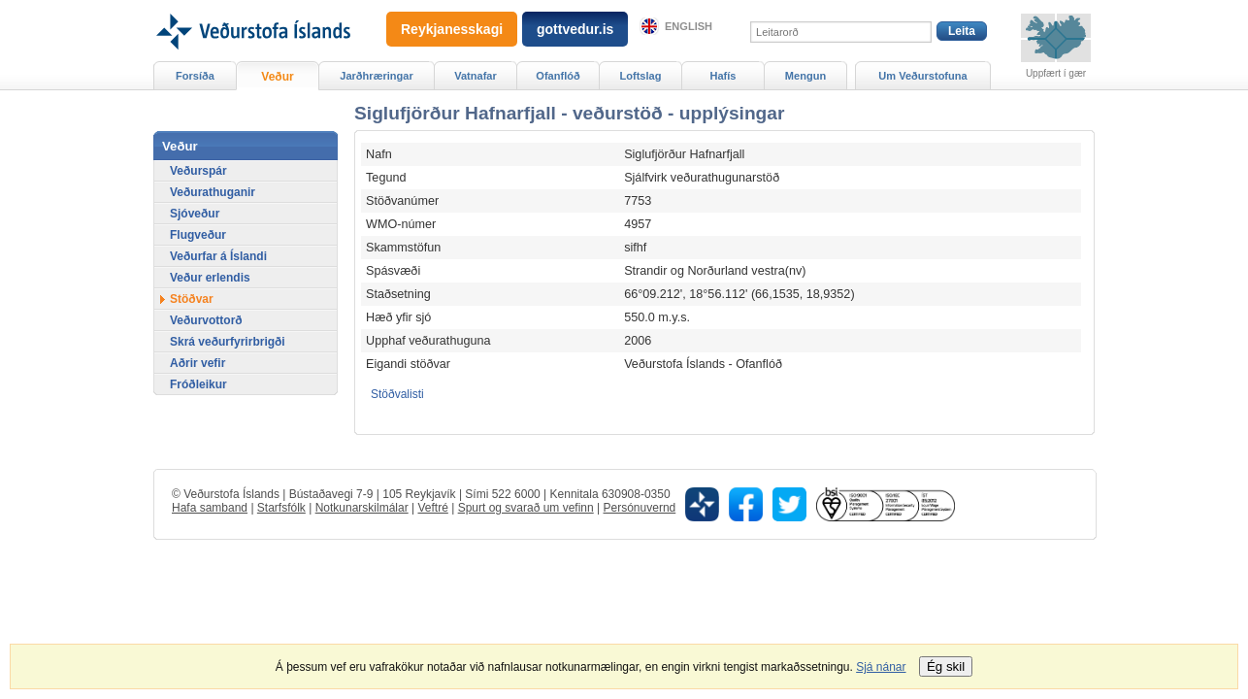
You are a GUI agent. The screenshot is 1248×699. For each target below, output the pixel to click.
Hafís (723, 76)
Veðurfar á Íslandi (218, 256)
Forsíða (195, 76)
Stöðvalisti (397, 394)
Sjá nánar (880, 667)
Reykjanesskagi (452, 29)
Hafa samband (209, 508)
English (688, 26)
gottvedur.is (575, 29)
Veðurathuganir (212, 192)
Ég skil (946, 666)
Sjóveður (194, 213)
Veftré (432, 508)
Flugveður (198, 235)
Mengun (805, 76)
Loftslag (641, 76)
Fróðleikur (198, 384)
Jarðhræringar (376, 76)
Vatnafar (475, 76)
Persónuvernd (640, 508)
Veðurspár (198, 171)
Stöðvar (191, 299)
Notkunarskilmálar (362, 508)
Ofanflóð (557, 76)
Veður (277, 76)
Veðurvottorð (206, 320)
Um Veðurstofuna (922, 76)
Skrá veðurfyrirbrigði (227, 342)
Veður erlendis (210, 277)
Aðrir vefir (197, 363)
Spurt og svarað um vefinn (526, 508)
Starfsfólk (281, 508)
